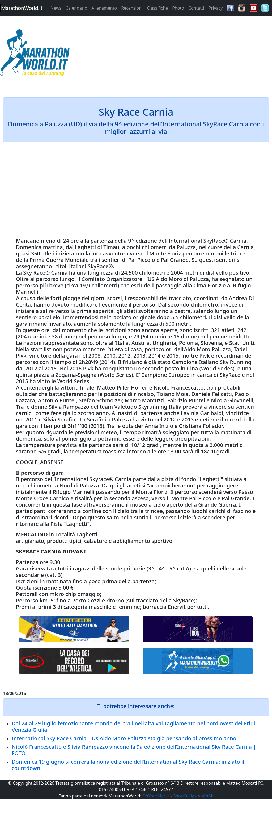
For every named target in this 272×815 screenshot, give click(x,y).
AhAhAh (206, 796)
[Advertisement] (170, 54)
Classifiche (157, 8)
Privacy (216, 8)
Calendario (76, 8)
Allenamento (104, 8)
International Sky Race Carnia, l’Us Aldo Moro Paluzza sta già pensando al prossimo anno (124, 738)
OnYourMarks (156, 796)
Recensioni (132, 8)
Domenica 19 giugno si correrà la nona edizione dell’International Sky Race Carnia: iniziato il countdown (128, 765)
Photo (178, 8)
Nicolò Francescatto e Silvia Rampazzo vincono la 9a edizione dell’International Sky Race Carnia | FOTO (134, 750)
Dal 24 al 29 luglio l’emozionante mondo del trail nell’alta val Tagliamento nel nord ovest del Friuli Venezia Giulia (134, 726)
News (55, 8)
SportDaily (183, 796)
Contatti (196, 8)
